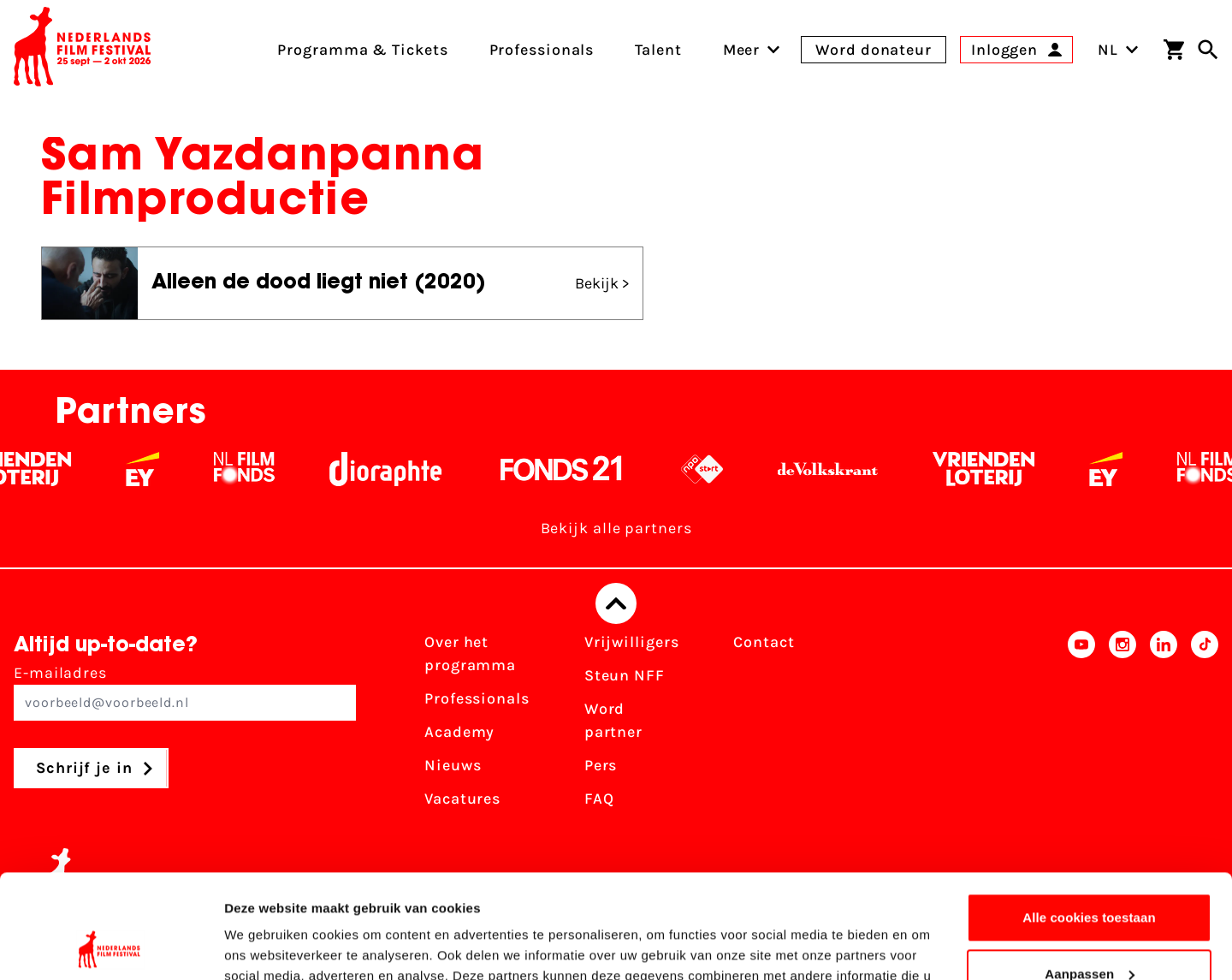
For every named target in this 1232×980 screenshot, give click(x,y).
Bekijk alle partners (616, 528)
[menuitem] (741, 49)
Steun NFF (624, 675)
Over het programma (470, 653)
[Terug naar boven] (616, 603)
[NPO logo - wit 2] (716, 469)
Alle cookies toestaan (1089, 820)
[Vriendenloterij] (998, 469)
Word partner (613, 720)
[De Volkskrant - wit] (842, 469)
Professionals (477, 698)
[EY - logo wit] (157, 469)
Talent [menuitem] (658, 49)
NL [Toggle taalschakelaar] (1118, 49)
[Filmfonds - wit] (258, 469)
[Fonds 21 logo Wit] (576, 469)
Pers (601, 765)
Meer (742, 49)
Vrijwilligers (631, 642)
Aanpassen (1089, 876)
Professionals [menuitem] (542, 49)
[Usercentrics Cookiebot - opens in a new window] (111, 946)
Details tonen (264, 946)
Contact (763, 642)
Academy (459, 731)
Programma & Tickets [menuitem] (362, 49)
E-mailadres (185, 692)
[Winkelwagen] (1174, 49)
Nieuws (452, 765)
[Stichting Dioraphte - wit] (400, 469)
